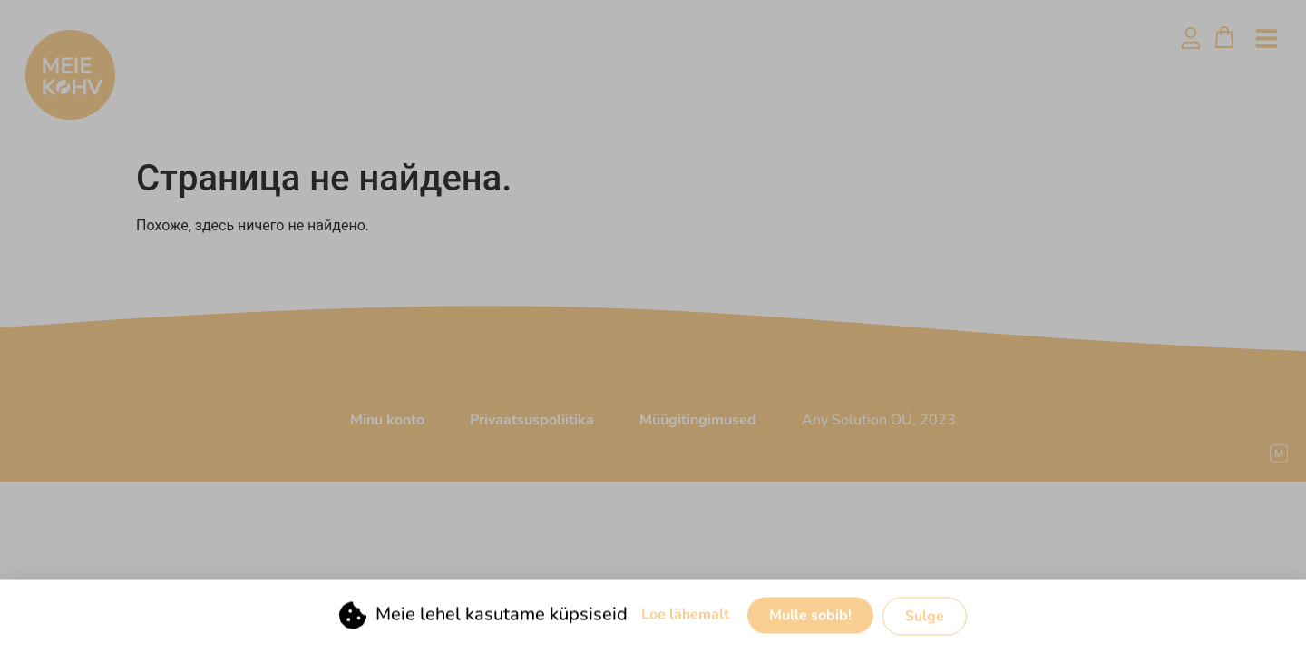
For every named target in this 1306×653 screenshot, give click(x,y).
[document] (653, 326)
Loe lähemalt (685, 615)
